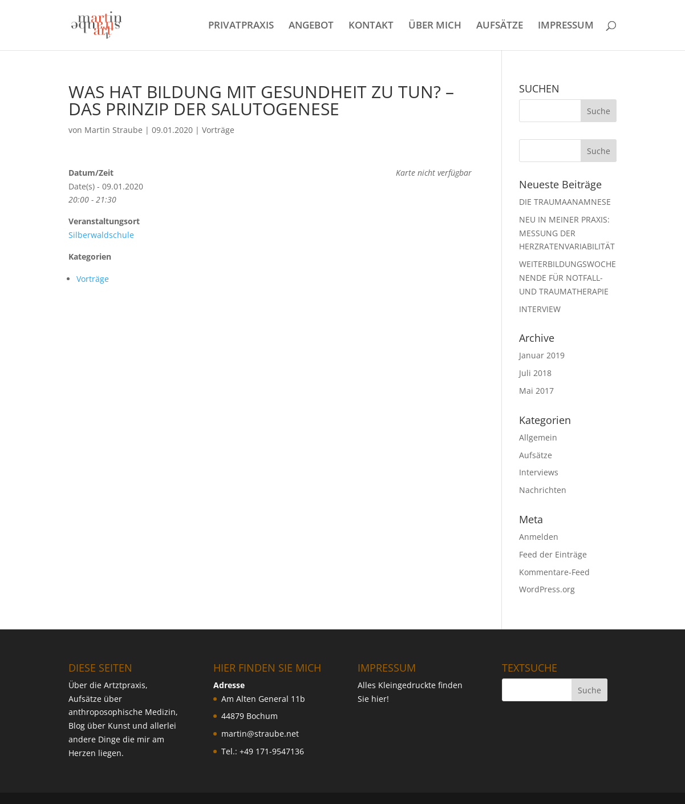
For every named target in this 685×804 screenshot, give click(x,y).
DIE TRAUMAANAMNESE (565, 201)
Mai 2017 (536, 390)
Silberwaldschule (101, 234)
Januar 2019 (542, 355)
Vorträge (218, 129)
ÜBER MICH (434, 26)
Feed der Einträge (553, 554)
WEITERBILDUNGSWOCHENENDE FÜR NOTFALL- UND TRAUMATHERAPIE (567, 277)
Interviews (538, 472)
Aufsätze (535, 455)
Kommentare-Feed (554, 572)
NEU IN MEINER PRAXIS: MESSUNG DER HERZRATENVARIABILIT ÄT (567, 233)
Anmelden (538, 536)
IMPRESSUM (566, 26)
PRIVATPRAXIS (241, 26)
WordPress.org (547, 589)
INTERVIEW (540, 309)
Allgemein (538, 437)
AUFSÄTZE (499, 26)
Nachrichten (542, 489)
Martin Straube (113, 129)
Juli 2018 (535, 372)
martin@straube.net (260, 733)
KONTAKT (371, 26)
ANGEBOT (311, 26)
